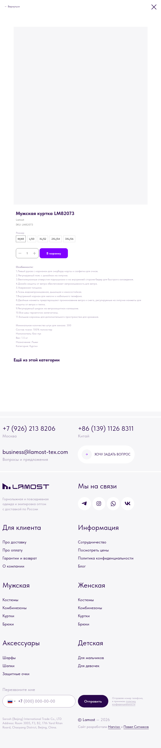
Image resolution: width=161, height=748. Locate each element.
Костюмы (10, 599)
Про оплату (12, 550)
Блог (82, 566)
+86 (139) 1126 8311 (106, 428)
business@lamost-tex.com (35, 451)
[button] (106, 454)
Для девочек (88, 665)
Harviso (114, 727)
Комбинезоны (14, 607)
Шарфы (9, 657)
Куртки (8, 615)
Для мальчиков (91, 657)
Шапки (8, 665)
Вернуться (14, 6)
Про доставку (14, 542)
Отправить (93, 701)
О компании (13, 566)
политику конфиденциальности (124, 703)
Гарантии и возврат (19, 558)
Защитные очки (15, 673)
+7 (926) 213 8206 (28, 428)
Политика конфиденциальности (106, 558)
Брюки (8, 624)
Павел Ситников (136, 727)
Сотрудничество (92, 542)
